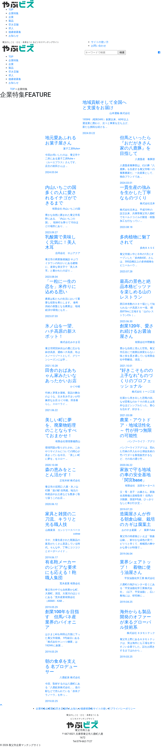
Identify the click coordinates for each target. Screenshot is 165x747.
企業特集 (14, 13)
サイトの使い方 (99, 42)
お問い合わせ (98, 45)
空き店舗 (14, 24)
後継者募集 (15, 32)
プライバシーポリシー (123, 708)
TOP (11, 9)
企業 (11, 17)
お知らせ (14, 35)
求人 (11, 28)
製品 (11, 20)
